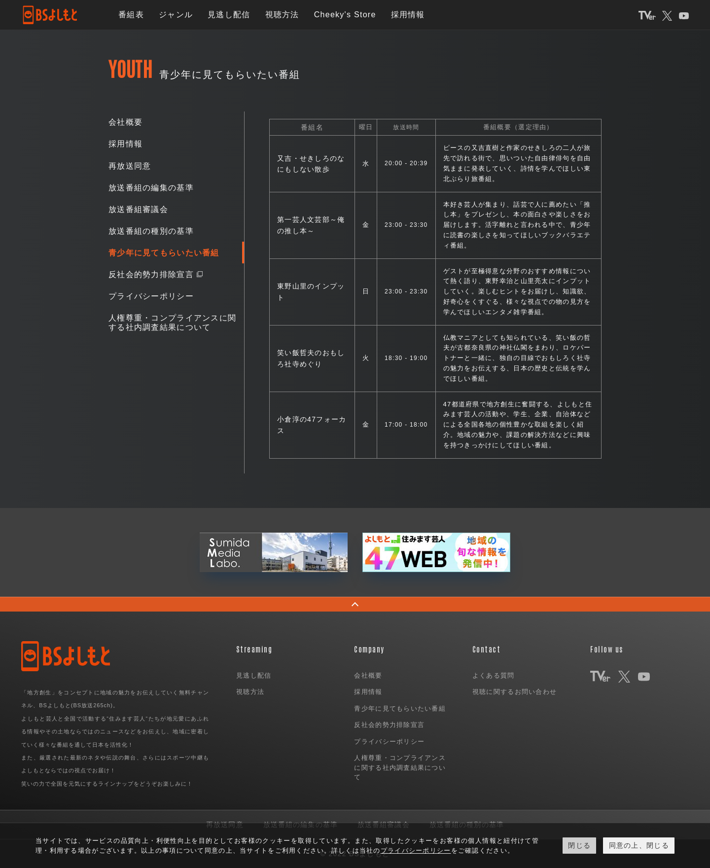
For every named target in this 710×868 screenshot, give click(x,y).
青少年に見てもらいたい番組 (163, 253)
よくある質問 (493, 675)
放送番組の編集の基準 (151, 187)
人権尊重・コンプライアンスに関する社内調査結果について (172, 323)
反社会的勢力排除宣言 (151, 275)
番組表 (131, 14)
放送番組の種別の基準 (151, 231)
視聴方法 (282, 14)
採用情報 (408, 14)
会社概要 (125, 122)
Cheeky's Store (345, 14)
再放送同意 (129, 166)
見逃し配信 (229, 14)
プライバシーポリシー (151, 296)
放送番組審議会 (138, 209)
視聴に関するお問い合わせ (514, 691)
